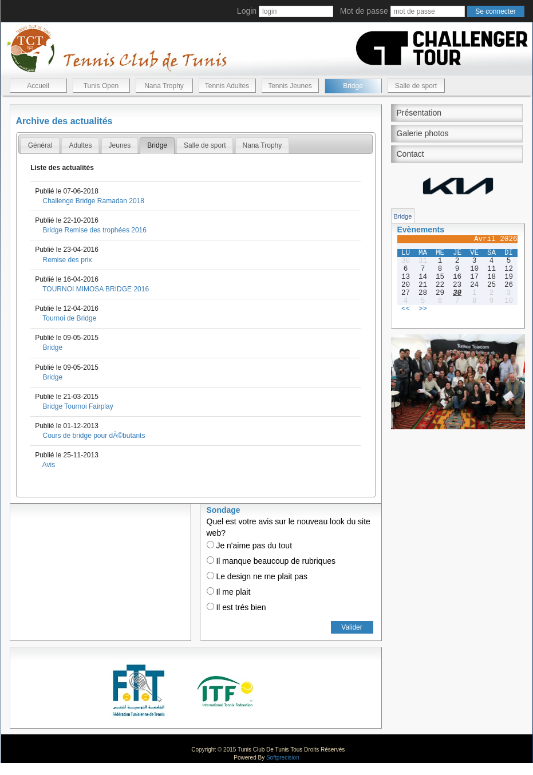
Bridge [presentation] (157, 145)
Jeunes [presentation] (120, 145)
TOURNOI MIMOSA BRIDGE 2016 (95, 289)
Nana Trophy (164, 86)
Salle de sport (416, 86)
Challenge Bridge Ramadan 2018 (93, 201)
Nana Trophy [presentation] (262, 145)
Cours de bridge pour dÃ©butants (93, 436)
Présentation (419, 112)
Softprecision (282, 757)
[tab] (40, 145)
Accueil (38, 86)
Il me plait (229, 591)
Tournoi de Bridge (69, 318)
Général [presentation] (40, 145)
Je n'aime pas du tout (250, 545)
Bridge (353, 86)
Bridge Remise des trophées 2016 (94, 230)
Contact (410, 154)
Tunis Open (101, 86)
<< (405, 309)
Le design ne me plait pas (257, 576)
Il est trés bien (236, 607)
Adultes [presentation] (80, 145)
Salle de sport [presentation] (205, 145)
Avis (48, 465)
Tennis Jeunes (290, 86)
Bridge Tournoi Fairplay (77, 406)
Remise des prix (67, 260)
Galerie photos (423, 133)
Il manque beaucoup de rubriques (271, 561)
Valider (351, 627)
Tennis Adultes (227, 86)
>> (422, 309)
